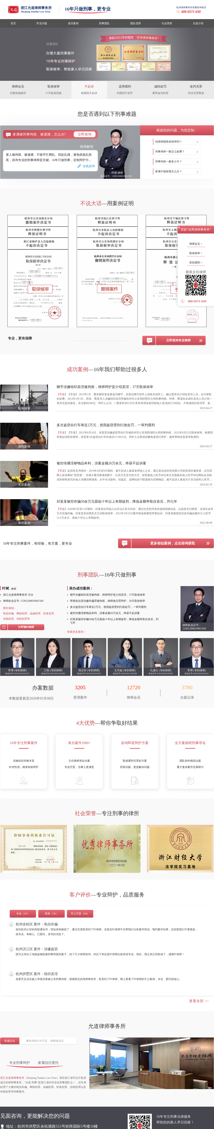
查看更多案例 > (76, 631)
